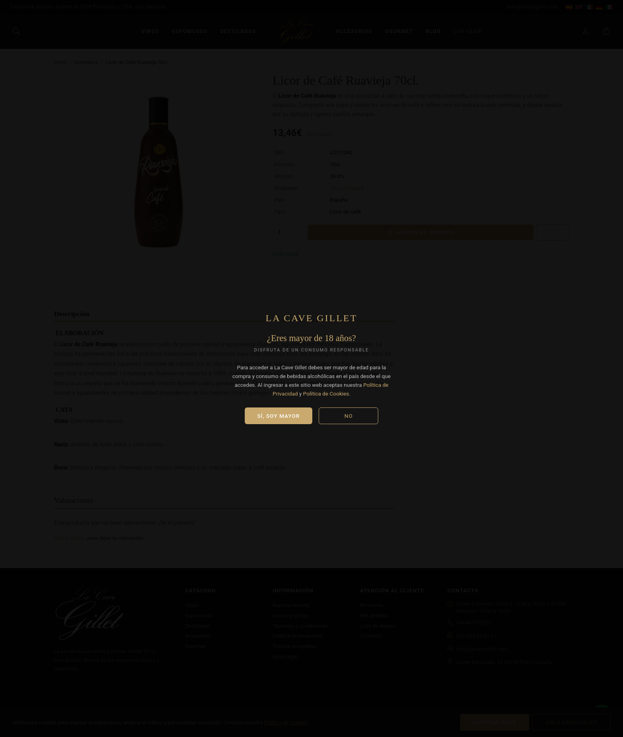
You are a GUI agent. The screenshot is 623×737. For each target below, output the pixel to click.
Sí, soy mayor (278, 416)
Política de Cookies (326, 393)
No (348, 416)
